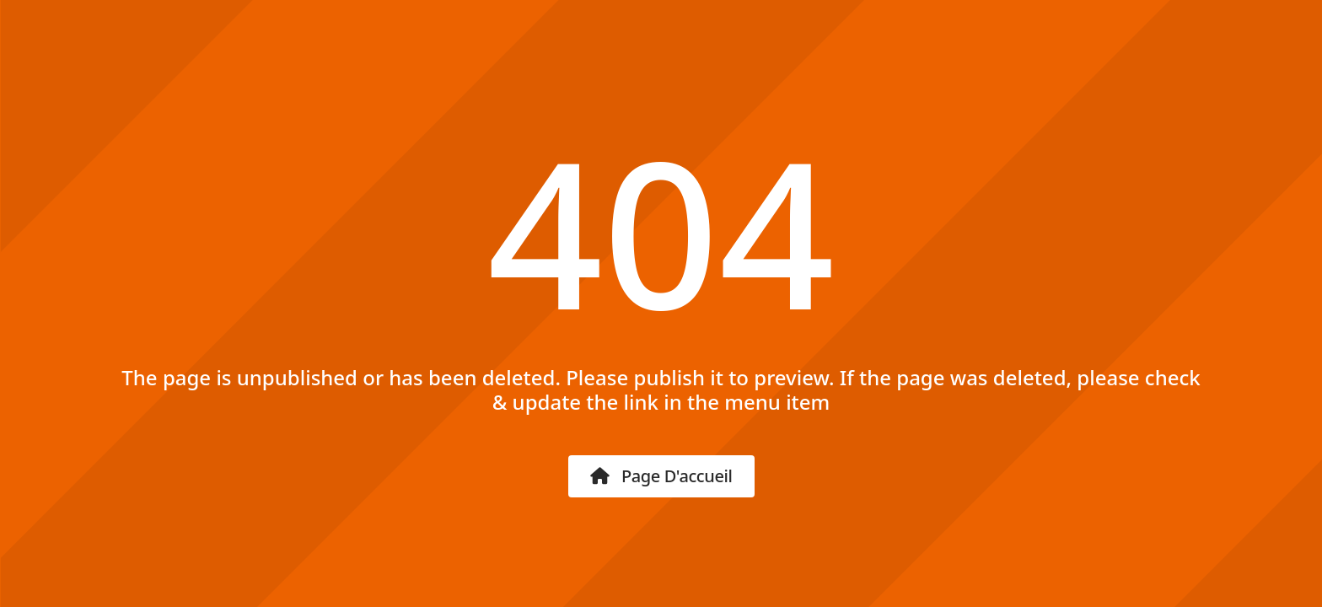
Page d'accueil (661, 476)
